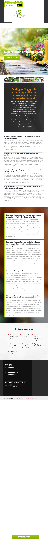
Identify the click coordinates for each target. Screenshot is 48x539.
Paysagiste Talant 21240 (37, 345)
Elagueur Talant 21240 (14, 352)
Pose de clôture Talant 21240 (13, 346)
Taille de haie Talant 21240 (25, 335)
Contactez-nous (12, 58)
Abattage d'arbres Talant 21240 (14, 336)
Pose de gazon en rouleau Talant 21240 (26, 346)
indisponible (9, 1)
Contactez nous (34, 398)
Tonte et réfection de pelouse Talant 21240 (38, 337)
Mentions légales (24, 398)
